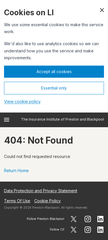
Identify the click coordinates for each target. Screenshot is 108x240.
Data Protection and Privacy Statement (40, 190)
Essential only (54, 87)
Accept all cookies (54, 71)
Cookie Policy (47, 200)
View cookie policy (22, 101)
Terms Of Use (17, 200)
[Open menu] (6, 119)
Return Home (16, 170)
